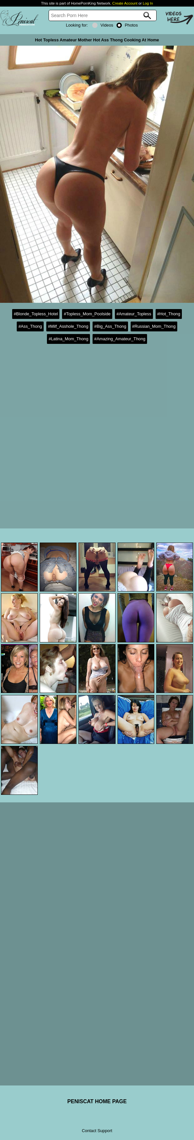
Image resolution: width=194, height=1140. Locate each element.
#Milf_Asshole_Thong (68, 326)
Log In (148, 3)
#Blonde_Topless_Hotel (36, 313)
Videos (102, 25)
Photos (127, 25)
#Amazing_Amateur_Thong (119, 338)
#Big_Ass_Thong (110, 326)
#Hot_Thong (168, 313)
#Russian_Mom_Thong (154, 326)
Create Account (125, 3)
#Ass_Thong (30, 326)
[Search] (103, 15)
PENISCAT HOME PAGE (97, 1101)
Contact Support (97, 1130)
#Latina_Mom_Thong (68, 338)
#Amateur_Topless (134, 313)
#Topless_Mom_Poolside (87, 313)
